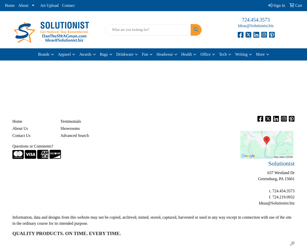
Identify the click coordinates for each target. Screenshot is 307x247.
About (23, 5)
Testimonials (70, 121)
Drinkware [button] (125, 54)
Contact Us (21, 135)
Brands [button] (43, 54)
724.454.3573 (256, 20)
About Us (20, 128)
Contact (68, 5)
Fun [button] (145, 54)
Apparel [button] (64, 54)
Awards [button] (85, 54)
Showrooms (70, 128)
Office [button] (205, 54)
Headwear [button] (165, 54)
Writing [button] (241, 54)
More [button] (260, 54)
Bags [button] (104, 54)
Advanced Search (74, 135)
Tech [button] (223, 54)
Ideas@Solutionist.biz (256, 26)
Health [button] (186, 54)
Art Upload (49, 5)
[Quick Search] (148, 30)
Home (10, 5)
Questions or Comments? (32, 146)
